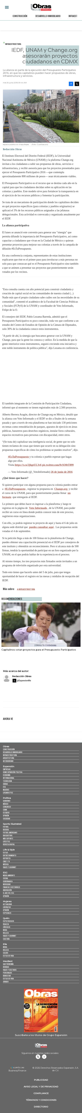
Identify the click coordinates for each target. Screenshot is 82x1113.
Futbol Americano (10, 832)
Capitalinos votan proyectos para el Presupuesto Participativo (38, 649)
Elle (5, 944)
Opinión (6, 815)
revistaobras (38, 1056)
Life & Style (9, 849)
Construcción (20, 16)
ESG (4, 787)
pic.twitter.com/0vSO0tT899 (58, 464)
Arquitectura (8, 758)
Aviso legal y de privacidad (41, 1086)
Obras (6, 746)
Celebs (5, 953)
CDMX (5, 809)
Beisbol (6, 829)
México (5, 804)
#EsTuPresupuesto (18, 456)
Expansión (8, 766)
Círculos (6, 927)
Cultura (6, 939)
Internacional (8, 778)
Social (5, 878)
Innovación (7, 890)
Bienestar (7, 975)
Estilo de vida (8, 955)
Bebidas (6, 967)
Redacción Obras (21, 676)
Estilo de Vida (8, 978)
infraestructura (27, 589)
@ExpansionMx (24, 680)
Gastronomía (8, 964)
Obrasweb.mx (44, 1056)
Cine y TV (6, 861)
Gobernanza (7, 881)
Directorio (41, 1106)
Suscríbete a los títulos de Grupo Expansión (41, 1035)
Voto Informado (38, 508)
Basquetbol (7, 835)
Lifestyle (6, 841)
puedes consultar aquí (41, 527)
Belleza (6, 933)
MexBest (7, 961)
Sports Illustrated (12, 824)
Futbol (5, 826)
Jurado (5, 981)
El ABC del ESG (8, 893)
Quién (6, 918)
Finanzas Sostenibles (11, 887)
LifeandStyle (8, 792)
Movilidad (7, 884)
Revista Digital (9, 844)
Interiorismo (8, 761)
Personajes (7, 972)
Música (5, 864)
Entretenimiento (9, 855)
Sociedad (6, 818)
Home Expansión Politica (12, 772)
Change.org (61, 488)
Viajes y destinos (10, 970)
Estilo (5, 852)
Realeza (6, 924)
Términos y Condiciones (41, 1100)
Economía (6, 775)
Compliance (41, 1093)
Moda (5, 930)
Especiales (7, 913)
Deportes (7, 858)
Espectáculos (8, 921)
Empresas (7, 769)
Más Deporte (8, 838)
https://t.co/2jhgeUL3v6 (28, 464)
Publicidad (41, 1080)
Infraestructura (13, 43)
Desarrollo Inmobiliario (47, 16)
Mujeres (6, 789)
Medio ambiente (9, 875)
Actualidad (7, 904)
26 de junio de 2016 (62, 471)
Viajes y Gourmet (9, 867)
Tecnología (7, 781)
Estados (6, 812)
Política (7, 798)
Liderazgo (7, 907)
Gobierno (6, 801)
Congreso (7, 806)
